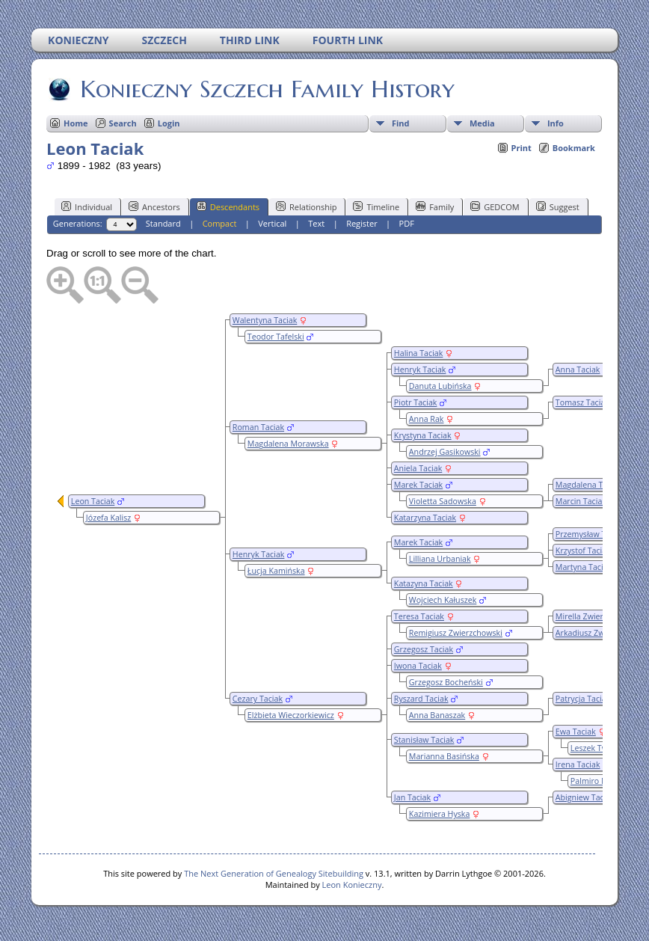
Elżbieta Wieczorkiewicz (290, 715)
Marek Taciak (418, 484)
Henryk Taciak (420, 369)
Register (362, 223)
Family (435, 206)
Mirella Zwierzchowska (597, 616)
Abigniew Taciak (585, 797)
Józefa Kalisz (108, 517)
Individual (86, 206)
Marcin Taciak (581, 501)
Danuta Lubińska (440, 386)
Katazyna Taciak (423, 583)
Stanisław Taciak (424, 740)
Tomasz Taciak (582, 402)
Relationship (306, 206)
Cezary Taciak (258, 698)
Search (123, 123)
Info (555, 123)
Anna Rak (426, 419)
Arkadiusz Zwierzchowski (602, 633)
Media (482, 123)
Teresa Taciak (419, 616)
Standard (163, 223)
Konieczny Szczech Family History (266, 89)
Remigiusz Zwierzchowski (455, 633)
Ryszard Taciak (421, 698)
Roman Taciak (258, 427)
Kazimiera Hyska (439, 814)
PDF (406, 223)
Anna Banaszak (437, 715)
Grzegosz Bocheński (446, 682)
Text (316, 223)
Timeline (376, 206)
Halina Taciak (418, 353)
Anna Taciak (578, 369)
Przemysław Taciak (590, 534)
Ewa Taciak (576, 731)
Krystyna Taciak (423, 435)
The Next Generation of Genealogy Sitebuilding (273, 873)
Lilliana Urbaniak (440, 559)
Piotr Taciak (415, 402)
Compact (220, 223)
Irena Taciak (578, 764)
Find (401, 123)
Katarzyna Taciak (425, 517)
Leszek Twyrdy (597, 748)
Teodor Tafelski (275, 336)
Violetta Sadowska (442, 501)
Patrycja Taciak (583, 698)
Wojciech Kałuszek (442, 600)
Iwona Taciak (418, 665)
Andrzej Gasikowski (445, 452)
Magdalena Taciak (589, 484)
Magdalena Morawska (288, 443)
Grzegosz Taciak (423, 649)
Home (76, 123)
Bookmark (574, 147)
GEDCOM (494, 206)
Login (169, 123)
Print (521, 147)
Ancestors (154, 206)
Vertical (272, 223)
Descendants (228, 206)
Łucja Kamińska (276, 570)
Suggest (557, 206)
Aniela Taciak (418, 468)
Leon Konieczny (352, 884)
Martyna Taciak (584, 567)
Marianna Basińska (444, 756)
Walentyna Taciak (265, 320)
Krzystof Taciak (583, 550)
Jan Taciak (412, 797)
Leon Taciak (92, 501)
